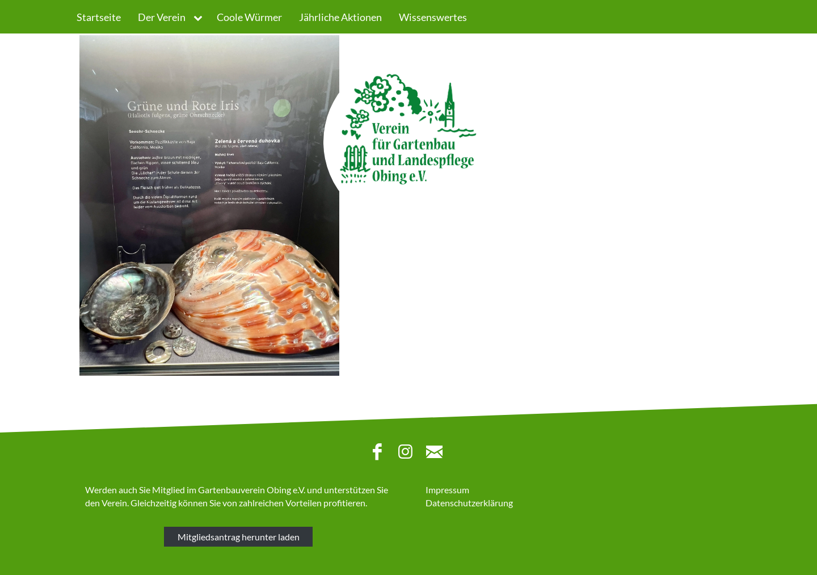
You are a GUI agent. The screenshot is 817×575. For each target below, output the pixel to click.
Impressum (447, 489)
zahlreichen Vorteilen (280, 502)
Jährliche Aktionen (340, 17)
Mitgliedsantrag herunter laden (239, 536)
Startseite (99, 17)
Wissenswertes (433, 17)
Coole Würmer (249, 17)
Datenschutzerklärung (469, 502)
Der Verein (162, 17)
